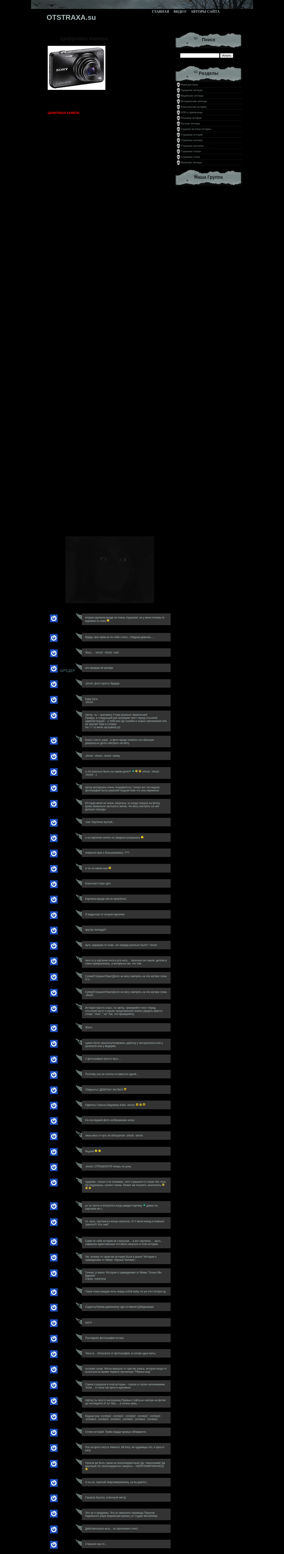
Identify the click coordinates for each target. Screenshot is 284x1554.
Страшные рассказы (192, 145)
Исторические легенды (194, 101)
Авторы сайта (205, 11)
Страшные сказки (191, 151)
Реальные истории (191, 117)
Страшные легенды (192, 140)
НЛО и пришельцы (191, 112)
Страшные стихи (190, 156)
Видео (180, 11)
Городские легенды (192, 90)
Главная (160, 11)
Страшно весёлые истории (196, 129)
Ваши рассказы (189, 84)
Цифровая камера (84, 38)
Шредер (67, 671)
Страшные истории (192, 134)
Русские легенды (190, 123)
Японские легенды (191, 162)
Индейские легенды (192, 95)
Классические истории (194, 106)
